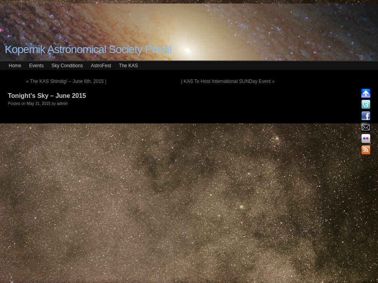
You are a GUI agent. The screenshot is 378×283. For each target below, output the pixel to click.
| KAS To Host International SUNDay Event (228, 81)
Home (15, 65)
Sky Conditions (67, 65)
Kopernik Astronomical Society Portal (88, 49)
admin (62, 103)
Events (36, 65)
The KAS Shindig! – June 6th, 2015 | (66, 81)
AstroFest (101, 65)
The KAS (128, 65)
